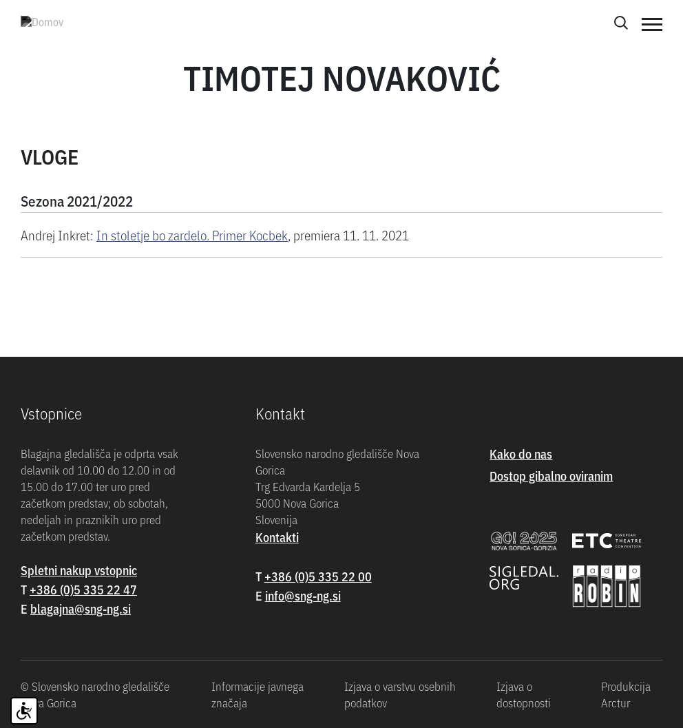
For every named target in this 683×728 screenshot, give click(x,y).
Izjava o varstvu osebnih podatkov (400, 694)
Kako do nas (521, 453)
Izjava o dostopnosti (523, 694)
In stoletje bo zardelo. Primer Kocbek (192, 234)
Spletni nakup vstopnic (79, 570)
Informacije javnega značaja (257, 694)
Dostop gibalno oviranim (551, 475)
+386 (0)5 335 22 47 (83, 589)
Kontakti (277, 536)
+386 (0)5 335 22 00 (318, 576)
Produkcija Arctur (626, 694)
